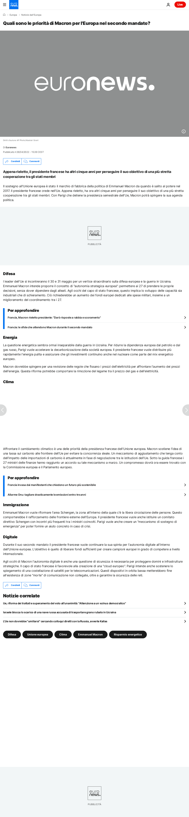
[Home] (4, 14)
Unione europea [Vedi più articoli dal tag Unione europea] (37, 634)
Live (180, 4)
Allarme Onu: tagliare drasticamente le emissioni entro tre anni (47, 494)
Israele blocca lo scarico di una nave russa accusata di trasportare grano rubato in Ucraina (59, 612)
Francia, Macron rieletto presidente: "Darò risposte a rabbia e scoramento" (54, 317)
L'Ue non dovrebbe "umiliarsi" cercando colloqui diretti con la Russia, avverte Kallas (55, 621)
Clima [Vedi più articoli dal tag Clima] (63, 634)
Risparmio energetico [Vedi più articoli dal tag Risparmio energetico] (128, 634)
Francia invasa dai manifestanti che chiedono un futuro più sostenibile (52, 484)
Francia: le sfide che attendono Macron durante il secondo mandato (50, 327)
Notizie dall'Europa (31, 15)
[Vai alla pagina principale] (13, 4)
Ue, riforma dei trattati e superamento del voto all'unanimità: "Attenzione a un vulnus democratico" (64, 603)
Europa (13, 15)
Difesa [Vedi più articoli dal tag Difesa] (12, 634)
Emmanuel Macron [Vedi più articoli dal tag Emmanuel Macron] (90, 634)
